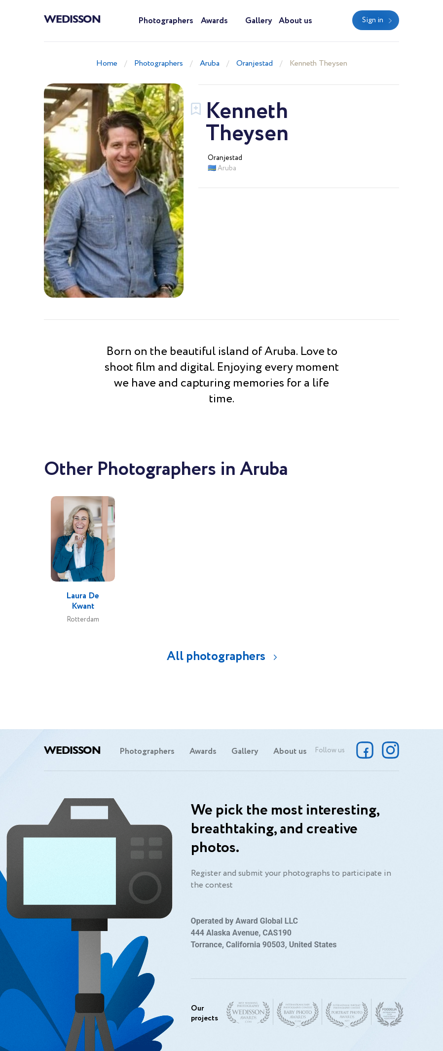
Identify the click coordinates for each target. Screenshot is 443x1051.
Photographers (165, 21)
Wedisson (72, 18)
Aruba (210, 63)
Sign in (372, 20)
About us (295, 21)
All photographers (216, 656)
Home (106, 63)
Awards (214, 21)
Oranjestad (254, 63)
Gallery (258, 21)
